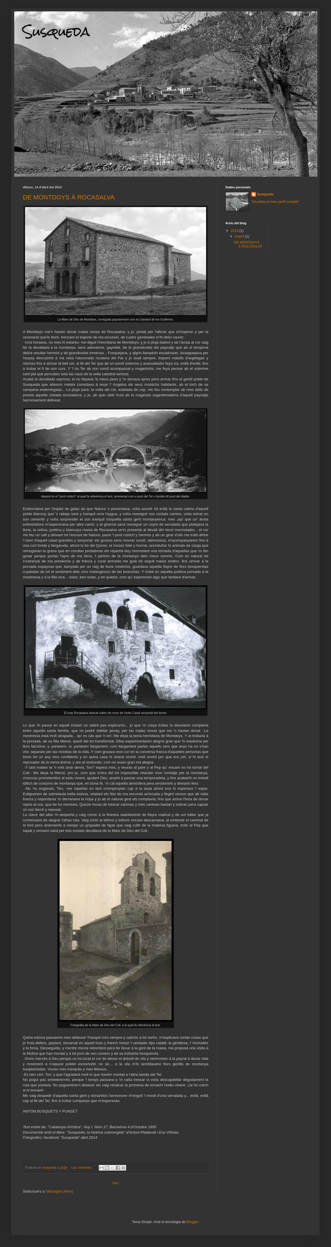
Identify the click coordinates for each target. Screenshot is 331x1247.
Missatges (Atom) (59, 1191)
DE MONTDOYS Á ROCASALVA (69, 197)
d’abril (240, 236)
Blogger (192, 1222)
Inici (115, 1183)
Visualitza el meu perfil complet (274, 202)
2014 (235, 231)
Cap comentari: (82, 1167)
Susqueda (265, 194)
